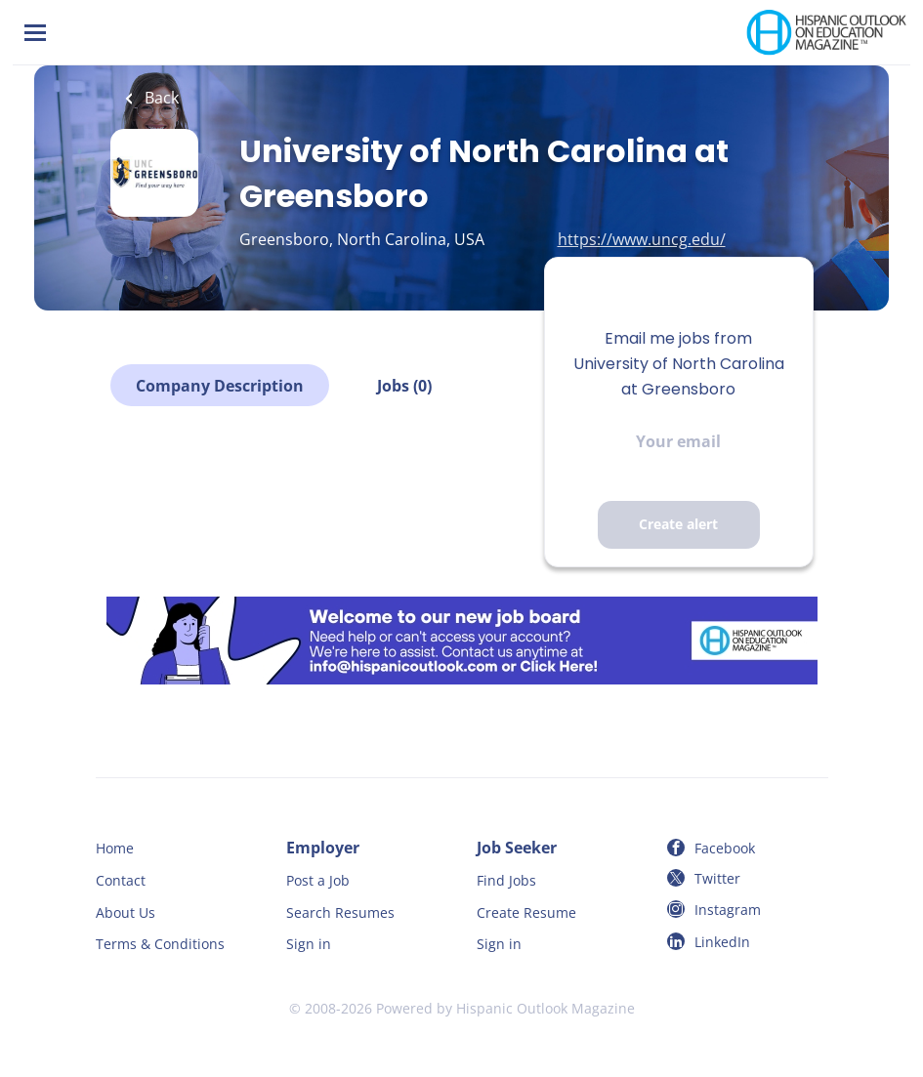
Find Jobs (506, 880)
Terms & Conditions (160, 943)
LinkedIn (722, 941)
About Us (125, 912)
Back (160, 97)
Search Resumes (340, 912)
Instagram (727, 909)
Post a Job (318, 880)
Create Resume (526, 912)
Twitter (717, 878)
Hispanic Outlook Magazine (545, 1008)
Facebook (724, 848)
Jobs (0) (404, 385)
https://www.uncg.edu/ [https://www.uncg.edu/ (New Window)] (642, 239)
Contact (121, 880)
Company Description (220, 385)
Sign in (308, 943)
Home (115, 848)
